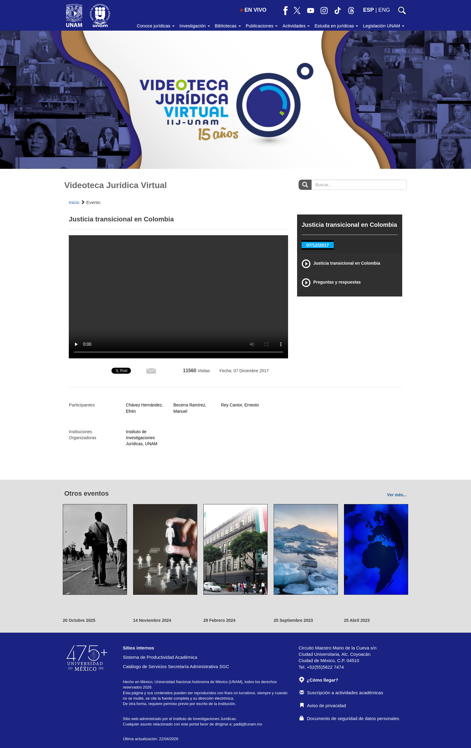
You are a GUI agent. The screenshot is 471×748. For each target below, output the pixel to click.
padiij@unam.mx (248, 724)
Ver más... (397, 494)
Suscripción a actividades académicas (341, 692)
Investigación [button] (194, 25)
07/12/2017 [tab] (317, 245)
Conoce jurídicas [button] (156, 25)
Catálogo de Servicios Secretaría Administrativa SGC (176, 666)
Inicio (74, 202)
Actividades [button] (296, 25)
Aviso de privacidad (322, 705)
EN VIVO (253, 10)
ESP (368, 10)
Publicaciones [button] (262, 25)
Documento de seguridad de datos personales (349, 718)
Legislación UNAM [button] (383, 25)
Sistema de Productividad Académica (160, 657)
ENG (384, 10)
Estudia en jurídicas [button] (336, 25)
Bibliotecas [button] (228, 25)
